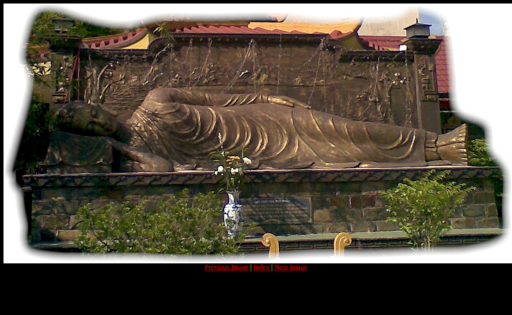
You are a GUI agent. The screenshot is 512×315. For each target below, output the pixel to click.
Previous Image (227, 267)
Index (261, 267)
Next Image (290, 267)
